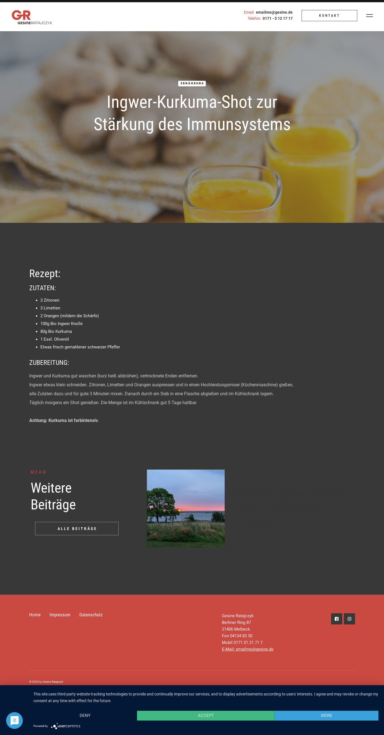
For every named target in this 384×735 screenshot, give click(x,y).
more (326, 715)
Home (35, 614)
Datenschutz (90, 614)
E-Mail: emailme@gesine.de (247, 649)
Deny (85, 715)
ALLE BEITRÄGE (77, 528)
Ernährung (192, 83)
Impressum (60, 614)
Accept (206, 715)
